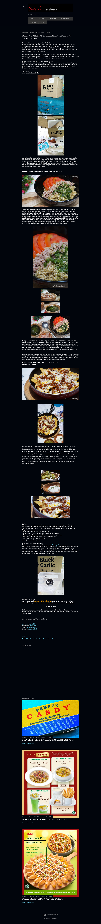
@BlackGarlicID (32, 627)
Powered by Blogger (50, 915)
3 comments (30, 823)
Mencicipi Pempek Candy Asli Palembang (48, 739)
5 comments (30, 743)
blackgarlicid (33, 629)
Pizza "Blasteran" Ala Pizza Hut (42, 899)
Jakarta (51, 639)
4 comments (30, 902)
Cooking (38, 639)
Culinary (41, 19)
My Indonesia (65, 19)
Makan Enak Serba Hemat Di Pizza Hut (46, 819)
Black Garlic (32, 639)
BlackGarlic (32, 625)
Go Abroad (52, 19)
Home (32, 19)
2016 (27, 639)
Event (42, 22)
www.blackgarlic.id (55, 545)
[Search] (77, 5)
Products (33, 22)
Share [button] (23, 636)
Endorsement (45, 639)
